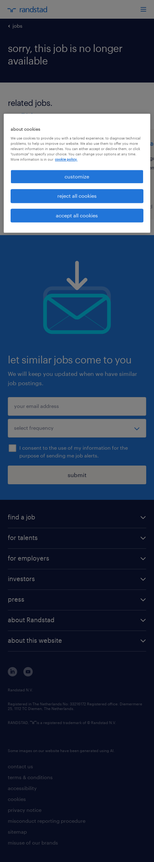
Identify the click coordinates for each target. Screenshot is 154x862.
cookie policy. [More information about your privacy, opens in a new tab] (66, 159)
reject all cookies (77, 196)
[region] (77, 173)
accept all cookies (77, 215)
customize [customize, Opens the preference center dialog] (77, 176)
